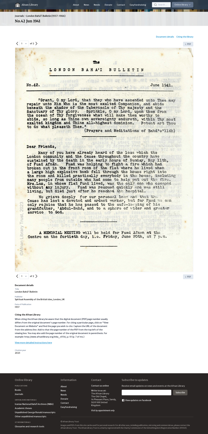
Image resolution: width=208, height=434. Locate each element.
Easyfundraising (138, 5)
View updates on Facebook (136, 400)
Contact (121, 5)
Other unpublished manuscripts (30, 416)
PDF (188, 44)
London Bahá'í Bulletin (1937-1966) (45, 15)
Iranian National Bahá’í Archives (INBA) (34, 404)
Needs (97, 5)
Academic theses (23, 408)
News (86, 5)
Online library (182, 4)
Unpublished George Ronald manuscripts (35, 412)
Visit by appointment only (102, 410)
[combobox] (161, 4)
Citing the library (184, 36)
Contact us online (100, 385)
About (76, 5)
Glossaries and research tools (29, 426)
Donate (108, 5)
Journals (19, 15)
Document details (165, 36)
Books (18, 390)
